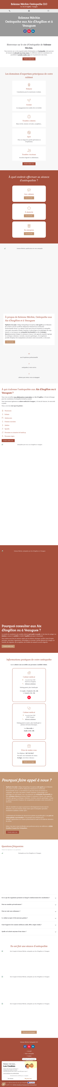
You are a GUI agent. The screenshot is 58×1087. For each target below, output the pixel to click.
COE (14, 324)
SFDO (51, 826)
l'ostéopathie (41, 51)
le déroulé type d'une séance (22, 53)
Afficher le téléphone (30, 683)
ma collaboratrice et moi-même (23, 397)
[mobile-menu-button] (48, 10)
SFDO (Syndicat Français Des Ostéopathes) (25, 1085)
